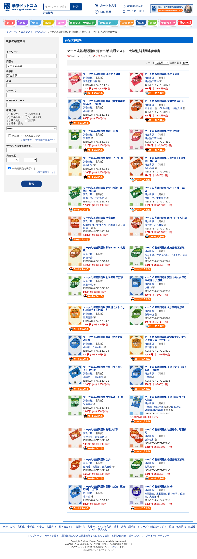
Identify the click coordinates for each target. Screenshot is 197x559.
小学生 (40, 526)
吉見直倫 (159, 225)
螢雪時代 (126, 22)
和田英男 (149, 255)
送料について (136, 535)
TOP (5, 526)
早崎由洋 (159, 407)
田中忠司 (173, 493)
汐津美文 (175, 255)
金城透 (86, 466)
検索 (76, 6)
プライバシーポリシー (137, 11)
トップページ (35, 535)
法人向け (185, 22)
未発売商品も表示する (24, 168)
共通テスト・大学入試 (82, 22)
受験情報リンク (167, 22)
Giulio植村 (164, 108)
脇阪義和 (149, 439)
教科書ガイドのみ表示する (26, 136)
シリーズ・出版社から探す (152, 526)
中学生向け (35, 22)
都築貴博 (99, 436)
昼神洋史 (88, 436)
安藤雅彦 (88, 404)
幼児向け (60, 22)
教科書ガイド (107, 22)
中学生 (30, 526)
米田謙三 (149, 493)
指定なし (13, 114)
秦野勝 (96, 466)
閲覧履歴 (105, 11)
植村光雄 (177, 108)
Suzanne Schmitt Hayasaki (163, 408)
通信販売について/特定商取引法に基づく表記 (85, 535)
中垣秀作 (101, 225)
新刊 (12, 526)
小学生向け (47, 22)
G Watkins (98, 347)
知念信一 (149, 108)
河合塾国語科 (90, 81)
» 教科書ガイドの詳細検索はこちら (38, 140)
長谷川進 (88, 165)
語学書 (152, 22)
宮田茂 (86, 138)
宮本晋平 (113, 225)
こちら (116, 547)
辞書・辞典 (15, 123)
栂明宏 (148, 225)
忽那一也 (88, 198)
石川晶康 (149, 168)
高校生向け (22, 22)
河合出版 (88, 77)
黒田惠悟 (88, 317)
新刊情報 (9, 22)
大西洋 (152, 496)
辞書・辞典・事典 (140, 22)
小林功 (86, 111)
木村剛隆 (161, 493)
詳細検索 (48, 12)
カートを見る (108, 5)
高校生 (21, 526)
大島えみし (162, 255)
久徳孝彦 (88, 257)
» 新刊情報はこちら (46, 172)
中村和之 (99, 198)
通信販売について (135, 6)
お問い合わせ (119, 535)
